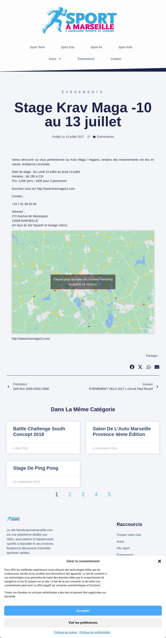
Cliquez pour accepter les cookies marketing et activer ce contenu (83, 282)
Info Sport (123, 548)
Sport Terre (37, 47)
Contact (116, 59)
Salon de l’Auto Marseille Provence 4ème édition (122, 431)
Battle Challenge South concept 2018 (39, 431)
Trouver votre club (129, 535)
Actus (55, 59)
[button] (159, 561)
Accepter (83, 611)
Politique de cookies (65, 632)
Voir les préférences (83, 623)
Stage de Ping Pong (35, 468)
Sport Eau (67, 47)
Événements (86, 59)
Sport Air (96, 47)
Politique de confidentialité (94, 632)
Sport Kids (125, 47)
